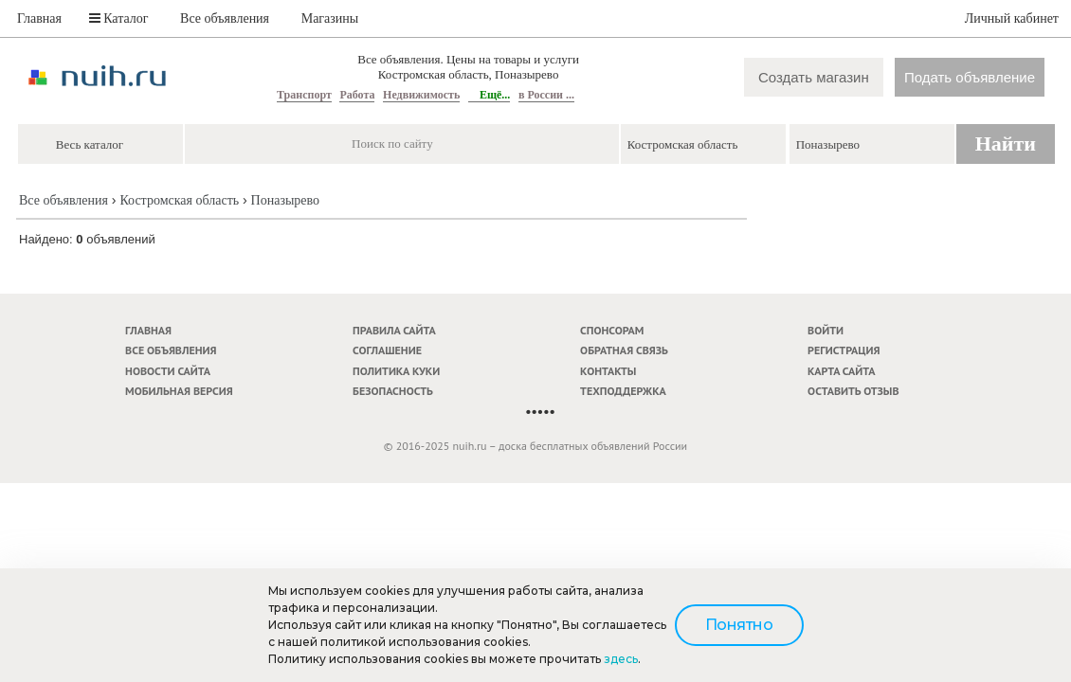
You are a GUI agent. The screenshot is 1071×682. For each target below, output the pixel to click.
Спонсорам (612, 330)
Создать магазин (813, 77)
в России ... (546, 94)
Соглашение (387, 350)
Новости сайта (167, 371)
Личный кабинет (1012, 18)
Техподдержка (623, 391)
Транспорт (304, 94)
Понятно (739, 625)
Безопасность (393, 391)
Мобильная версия (179, 391)
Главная (39, 18)
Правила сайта (394, 330)
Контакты (608, 371)
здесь (621, 659)
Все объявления (224, 18)
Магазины (330, 18)
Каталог (119, 18)
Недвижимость (421, 94)
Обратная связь (624, 350)
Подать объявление (969, 77)
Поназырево (285, 200)
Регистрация (844, 350)
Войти (826, 330)
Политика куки (396, 371)
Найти (1005, 143)
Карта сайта (841, 371)
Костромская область (179, 200)
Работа (356, 94)
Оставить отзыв (853, 391)
